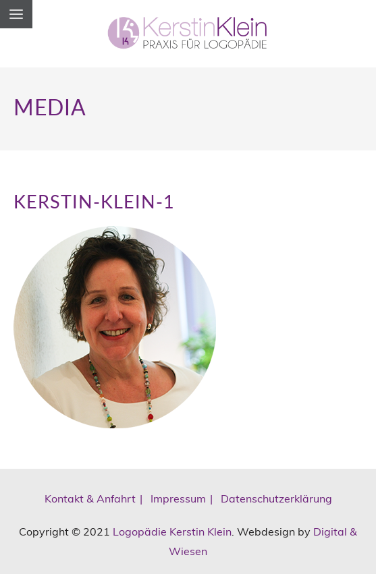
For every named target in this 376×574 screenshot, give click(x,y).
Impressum (178, 498)
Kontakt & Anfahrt (90, 498)
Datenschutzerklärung (276, 498)
